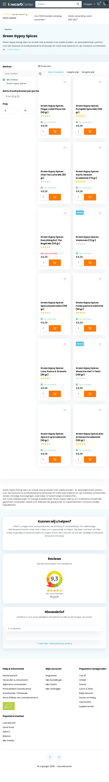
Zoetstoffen (85, 704)
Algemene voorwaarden (15, 687)
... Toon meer (13, 49)
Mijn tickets (51, 687)
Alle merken (10, 79)
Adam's (6, 734)
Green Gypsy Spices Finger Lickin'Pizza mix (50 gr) (53, 109)
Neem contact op (54, 546)
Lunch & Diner (86, 691)
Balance (7, 738)
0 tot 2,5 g (11, 96)
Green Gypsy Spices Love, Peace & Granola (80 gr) (54, 373)
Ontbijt (82, 682)
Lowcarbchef (9, 725)
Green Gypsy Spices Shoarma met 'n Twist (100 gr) (88, 373)
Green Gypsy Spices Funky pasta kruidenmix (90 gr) (87, 307)
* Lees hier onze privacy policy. (55, 646)
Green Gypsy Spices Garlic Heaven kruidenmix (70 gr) (87, 175)
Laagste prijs (73, 71)
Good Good (8, 729)
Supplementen (86, 709)
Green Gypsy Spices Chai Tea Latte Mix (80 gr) (53, 175)
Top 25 (82, 678)
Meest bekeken (56, 71)
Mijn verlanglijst (53, 691)
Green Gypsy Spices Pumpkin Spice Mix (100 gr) (89, 109)
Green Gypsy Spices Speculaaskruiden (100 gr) (54, 307)
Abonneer (54, 639)
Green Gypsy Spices (14, 83)
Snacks (82, 687)
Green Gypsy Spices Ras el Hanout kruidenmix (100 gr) (87, 439)
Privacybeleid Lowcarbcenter (17, 691)
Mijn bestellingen (54, 682)
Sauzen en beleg (87, 700)
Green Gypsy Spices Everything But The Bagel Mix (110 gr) (52, 241)
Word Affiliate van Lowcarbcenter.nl (20, 700)
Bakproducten (86, 695)
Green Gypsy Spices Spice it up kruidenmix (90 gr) (53, 439)
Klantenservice (10, 678)
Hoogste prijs (88, 71)
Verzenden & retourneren (15, 682)
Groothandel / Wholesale (15, 695)
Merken (8, 29)
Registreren (51, 678)
